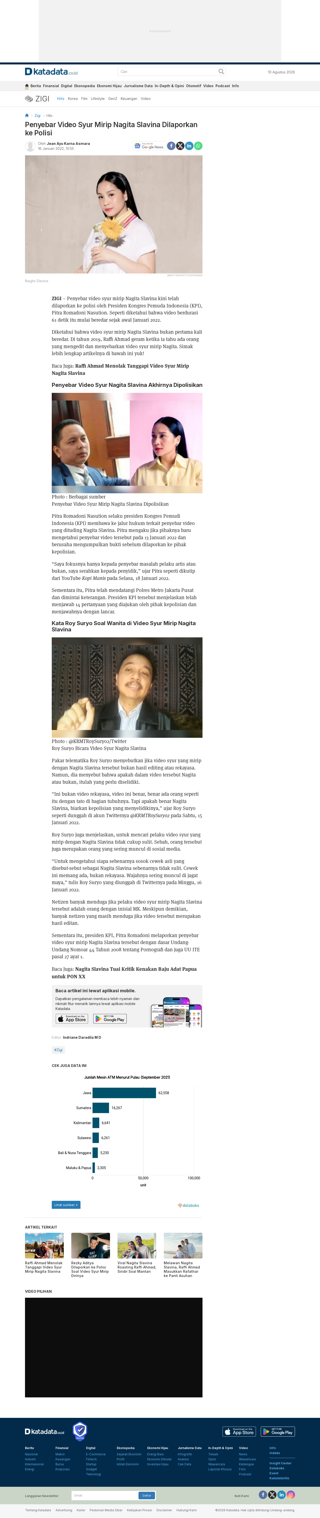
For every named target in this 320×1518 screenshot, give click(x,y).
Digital (66, 86)
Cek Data (184, 1464)
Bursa (60, 1464)
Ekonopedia (84, 86)
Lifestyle (98, 98)
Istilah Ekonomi (128, 1464)
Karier (81, 1510)
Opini (212, 1459)
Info (235, 86)
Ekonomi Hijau (109, 86)
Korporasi (63, 1469)
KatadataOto (279, 1478)
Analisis (183, 1459)
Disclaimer (164, 1510)
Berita (35, 86)
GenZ (112, 98)
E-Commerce (96, 1454)
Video (208, 86)
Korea (73, 98)
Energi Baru (155, 1454)
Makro (60, 1454)
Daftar (146, 1495)
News (243, 1454)
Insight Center (281, 1463)
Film (84, 98)
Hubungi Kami (186, 1510)
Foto (242, 1469)
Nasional (31, 1454)
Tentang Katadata (38, 1510)
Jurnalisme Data (138, 86)
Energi (29, 1469)
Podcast (223, 86)
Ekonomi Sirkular (159, 1459)
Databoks (277, 1468)
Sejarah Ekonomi (129, 1454)
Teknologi (93, 1474)
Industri (30, 1459)
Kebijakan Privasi (139, 1510)
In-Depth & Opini (169, 86)
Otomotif (193, 86)
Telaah (213, 1454)
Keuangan (129, 98)
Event (274, 1473)
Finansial (51, 86)
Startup (91, 1464)
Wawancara (216, 1464)
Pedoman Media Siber (106, 1510)
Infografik (185, 1454)
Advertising (64, 1510)
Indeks (275, 1453)
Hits (60, 98)
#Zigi (58, 1050)
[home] (26, 86)
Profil (120, 1459)
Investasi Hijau (157, 1464)
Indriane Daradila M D (82, 1037)
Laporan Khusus (220, 1469)
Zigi (37, 115)
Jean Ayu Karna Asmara (68, 143)
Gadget (91, 1469)
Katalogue (246, 1464)
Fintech (91, 1459)
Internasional (34, 1464)
